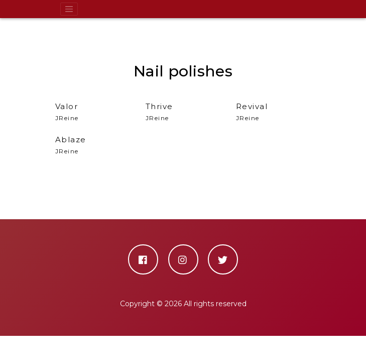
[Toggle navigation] (69, 9)
